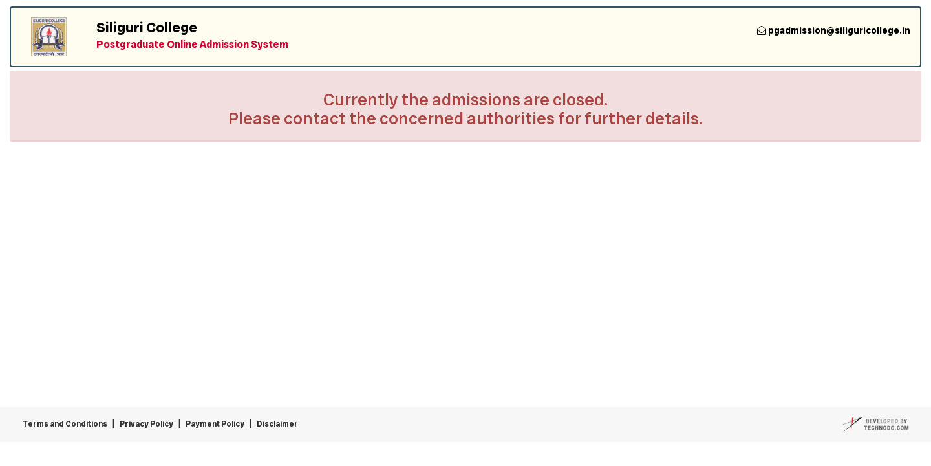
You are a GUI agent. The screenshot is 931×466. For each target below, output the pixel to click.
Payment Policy (215, 424)
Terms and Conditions (65, 424)
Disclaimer (277, 424)
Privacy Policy (146, 424)
